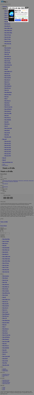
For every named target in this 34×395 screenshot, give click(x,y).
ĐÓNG (27, 7)
